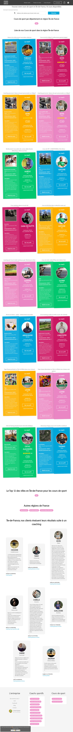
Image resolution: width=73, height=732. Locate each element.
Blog (15, 705)
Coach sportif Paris (35, 699)
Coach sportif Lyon (35, 704)
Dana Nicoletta (27, 226)
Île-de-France (16, 9)
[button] (53, 13)
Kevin (62, 58)
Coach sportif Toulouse (36, 707)
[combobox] (31, 13)
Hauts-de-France (24, 510)
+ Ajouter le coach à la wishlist (28, 76)
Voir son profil (27, 73)
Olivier (62, 280)
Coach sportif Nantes (35, 713)
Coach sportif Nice (35, 710)
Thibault (27, 58)
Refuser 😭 (18, 730)
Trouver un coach (37, 2)
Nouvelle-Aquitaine (34, 510)
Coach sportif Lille (34, 724)
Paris (36, 23)
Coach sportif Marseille (36, 701)
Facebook (14, 703)
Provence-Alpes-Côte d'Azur (46, 510)
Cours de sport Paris (57, 699)
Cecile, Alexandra (27, 447)
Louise (27, 389)
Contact (15, 708)
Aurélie (27, 171)
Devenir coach (27, 2)
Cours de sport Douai (57, 701)
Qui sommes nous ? (14, 698)
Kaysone (61, 169)
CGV (15, 701)
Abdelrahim (28, 335)
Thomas (62, 446)
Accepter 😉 (13, 730)
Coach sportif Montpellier (36, 718)
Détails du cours (11, 82)
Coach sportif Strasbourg (36, 715)
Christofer (61, 335)
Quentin (27, 280)
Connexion (57, 2)
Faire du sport (5, 9)
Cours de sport (47, 2)
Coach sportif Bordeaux (36, 721)
